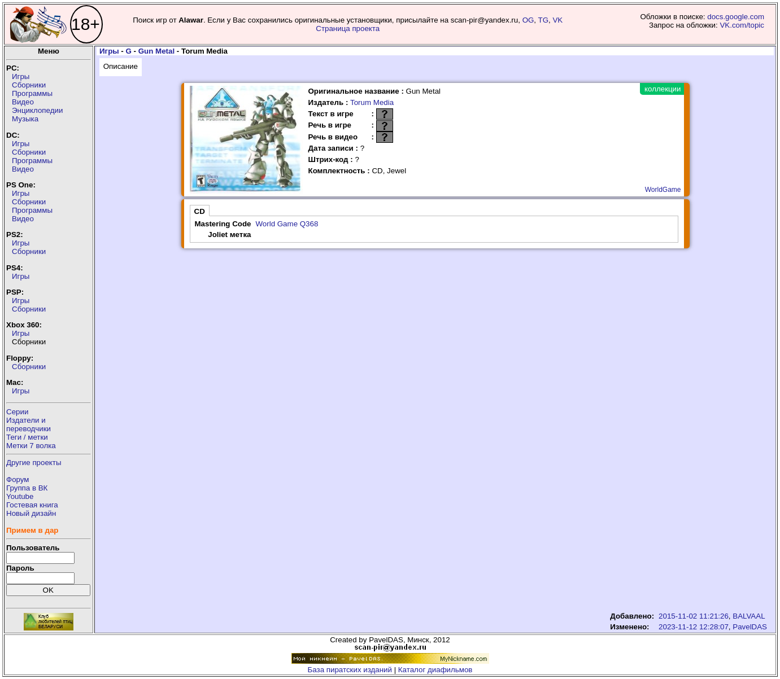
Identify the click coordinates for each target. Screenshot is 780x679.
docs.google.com (735, 16)
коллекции (662, 89)
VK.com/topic (742, 25)
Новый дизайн (31, 513)
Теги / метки (27, 437)
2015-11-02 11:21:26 (694, 616)
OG (528, 20)
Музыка (25, 119)
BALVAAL (749, 616)
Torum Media (372, 102)
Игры (20, 76)
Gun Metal (156, 51)
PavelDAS (750, 627)
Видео (23, 102)
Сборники (29, 85)
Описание (120, 66)
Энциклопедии (37, 110)
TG (543, 20)
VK (557, 20)
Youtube (19, 496)
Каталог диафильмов (435, 669)
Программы (32, 93)
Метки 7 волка (31, 445)
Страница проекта (348, 28)
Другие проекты (34, 462)
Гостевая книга (32, 505)
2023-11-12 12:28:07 (694, 627)
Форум (17, 479)
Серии (17, 412)
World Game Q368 (286, 224)
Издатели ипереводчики (28, 424)
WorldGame (663, 190)
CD (199, 211)
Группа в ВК (26, 488)
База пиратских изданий (350, 669)
